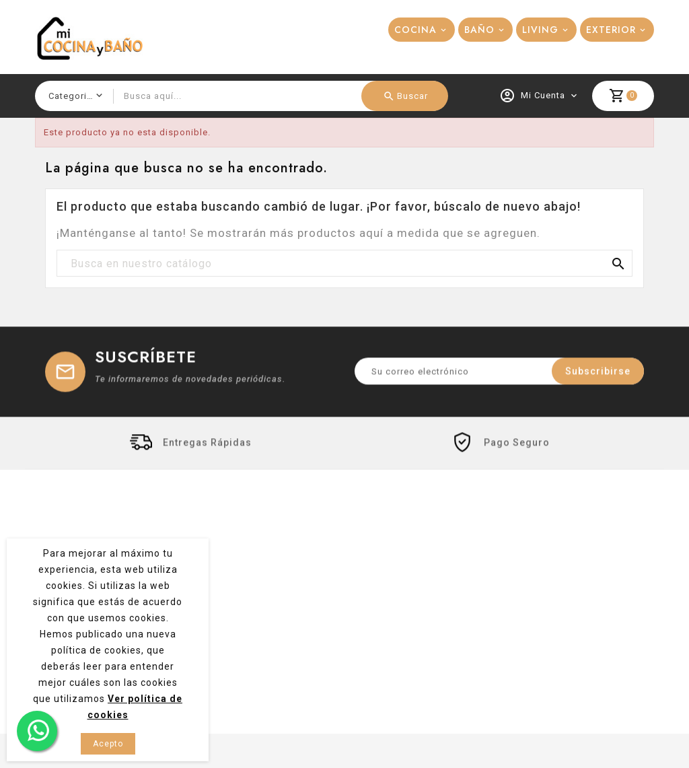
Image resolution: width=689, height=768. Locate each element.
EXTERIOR (611, 29)
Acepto (108, 743)
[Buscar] (344, 263)
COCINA (415, 29)
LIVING (540, 29)
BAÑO (479, 29)
